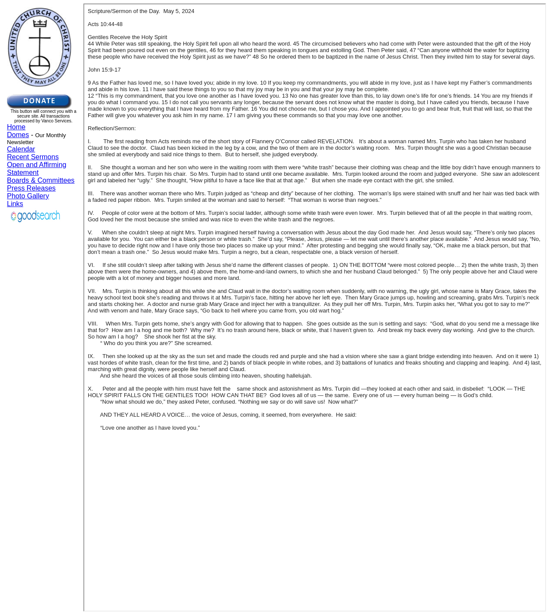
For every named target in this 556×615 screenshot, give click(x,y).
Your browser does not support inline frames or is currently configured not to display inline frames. (43, 147)
